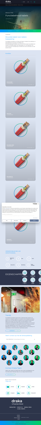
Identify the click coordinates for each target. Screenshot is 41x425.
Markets (18, 416)
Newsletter (12, 407)
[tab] (21, 339)
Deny (6, 220)
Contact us (20, 407)
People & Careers (17, 417)
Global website (21, 408)
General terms (27, 407)
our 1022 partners (7, 208)
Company (18, 415)
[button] (31, 2)
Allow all (34, 220)
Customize (25, 220)
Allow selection (16, 220)
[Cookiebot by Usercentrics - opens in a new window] (33, 204)
